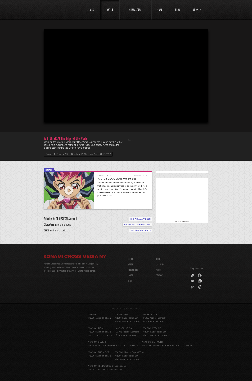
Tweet (130, 140)
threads (200, 287)
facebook (200, 275)
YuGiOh (60, 9)
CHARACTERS (133, 270)
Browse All (141, 230)
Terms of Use (115, 309)
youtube (193, 281)
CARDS (130, 275)
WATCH (130, 264)
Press (158, 270)
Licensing (160, 264)
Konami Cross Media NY (75, 257)
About (158, 259)
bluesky (193, 287)
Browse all (140, 219)
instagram (200, 281)
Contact (159, 275)
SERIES (130, 259)
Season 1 (72, 219)
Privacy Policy (134, 309)
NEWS (130, 281)
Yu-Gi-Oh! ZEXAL (116, 178)
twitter (192, 275)
